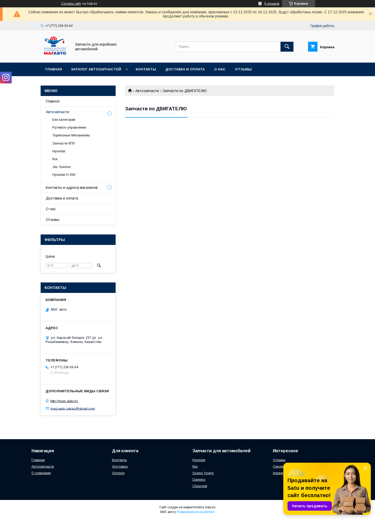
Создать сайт (71, 3)
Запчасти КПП (63, 143)
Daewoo (198, 479)
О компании (41, 473)
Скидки (279, 466)
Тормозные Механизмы (71, 135)
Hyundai (58, 151)
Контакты (146, 69)
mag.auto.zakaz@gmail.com (73, 408)
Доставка (120, 466)
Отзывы (243, 69)
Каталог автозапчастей (96, 69)
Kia (54, 159)
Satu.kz (210, 507)
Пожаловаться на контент (196, 512)
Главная (53, 69)
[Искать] (286, 47)
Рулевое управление (69, 127)
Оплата (118, 473)
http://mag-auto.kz (64, 401)
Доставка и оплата (185, 69)
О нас (220, 69)
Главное (53, 101)
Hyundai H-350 (63, 175)
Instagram (280, 473)
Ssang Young (203, 473)
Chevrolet (199, 486)
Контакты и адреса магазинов (72, 187)
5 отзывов (271, 3)
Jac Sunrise (61, 167)
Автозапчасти (147, 91)
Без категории (63, 120)
